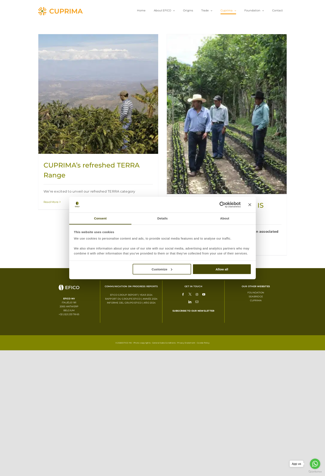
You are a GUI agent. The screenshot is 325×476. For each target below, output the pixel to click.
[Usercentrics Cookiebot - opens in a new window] (222, 205)
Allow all (222, 269)
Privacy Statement (186, 343)
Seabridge (256, 296)
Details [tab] (162, 218)
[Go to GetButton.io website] (315, 471)
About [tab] (224, 218)
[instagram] (197, 294)
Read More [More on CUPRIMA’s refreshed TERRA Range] (51, 202)
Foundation (255, 292)
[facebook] (183, 294)
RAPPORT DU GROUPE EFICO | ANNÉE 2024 (131, 298)
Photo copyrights (141, 343)
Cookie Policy (203, 343)
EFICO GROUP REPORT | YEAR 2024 (131, 294)
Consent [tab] (100, 218)
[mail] (196, 301)
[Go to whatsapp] (315, 464)
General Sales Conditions (164, 343)
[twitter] (190, 294)
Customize (162, 269)
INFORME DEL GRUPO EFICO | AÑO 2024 (131, 302)
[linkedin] (189, 301)
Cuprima (256, 300)
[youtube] (203, 294)
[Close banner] (249, 204)
